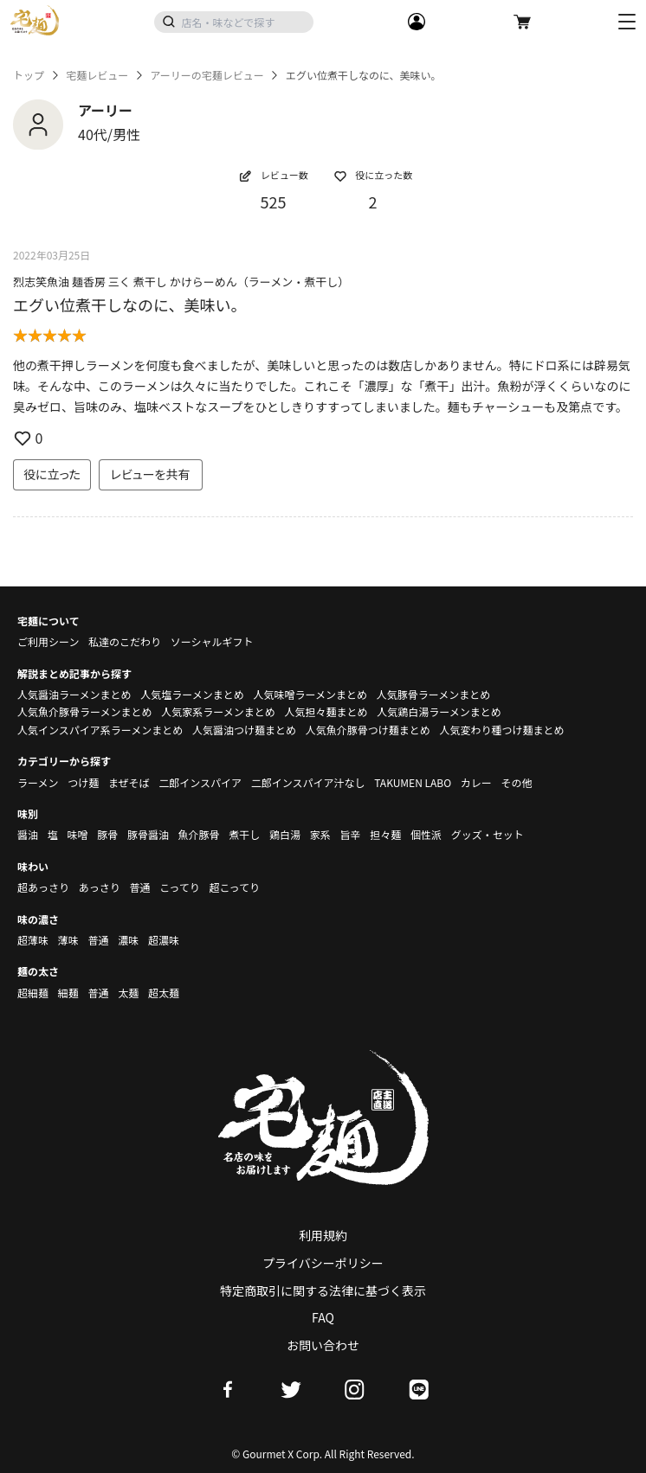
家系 (320, 834)
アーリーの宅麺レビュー (206, 75)
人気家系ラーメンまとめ (218, 711)
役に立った (52, 474)
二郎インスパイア (200, 782)
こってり (179, 887)
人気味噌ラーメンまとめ (310, 694)
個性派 (426, 834)
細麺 (68, 992)
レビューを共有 (151, 474)
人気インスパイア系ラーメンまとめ (100, 729)
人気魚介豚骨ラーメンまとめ (84, 711)
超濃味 (163, 939)
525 (274, 201)
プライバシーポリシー (323, 1262)
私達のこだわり (124, 641)
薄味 (68, 939)
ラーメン (38, 782)
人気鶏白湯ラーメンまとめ (439, 711)
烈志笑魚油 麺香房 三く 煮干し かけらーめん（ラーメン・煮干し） (181, 281)
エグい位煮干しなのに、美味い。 (129, 304)
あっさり (99, 887)
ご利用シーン (48, 641)
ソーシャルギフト (212, 641)
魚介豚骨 (199, 834)
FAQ (323, 1317)
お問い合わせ (323, 1345)
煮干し (244, 834)
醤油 (27, 834)
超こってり (234, 887)
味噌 (77, 834)
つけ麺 (83, 782)
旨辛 (349, 834)
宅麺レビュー (97, 75)
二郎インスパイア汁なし (308, 782)
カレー (476, 782)
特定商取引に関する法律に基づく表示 (323, 1290)
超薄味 (32, 939)
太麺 (128, 992)
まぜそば (129, 782)
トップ (28, 75)
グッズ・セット (487, 834)
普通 (139, 887)
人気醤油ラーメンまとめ (74, 694)
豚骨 (107, 834)
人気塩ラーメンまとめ (192, 694)
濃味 (128, 939)
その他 (517, 782)
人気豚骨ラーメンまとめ (434, 694)
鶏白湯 (284, 834)
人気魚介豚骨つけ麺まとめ (368, 729)
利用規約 (323, 1235)
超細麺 (32, 992)
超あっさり (43, 887)
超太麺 (163, 992)
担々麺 (385, 834)
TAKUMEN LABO (412, 782)
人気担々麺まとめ (325, 711)
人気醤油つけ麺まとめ (244, 729)
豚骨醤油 (148, 834)
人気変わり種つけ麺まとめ (501, 729)
